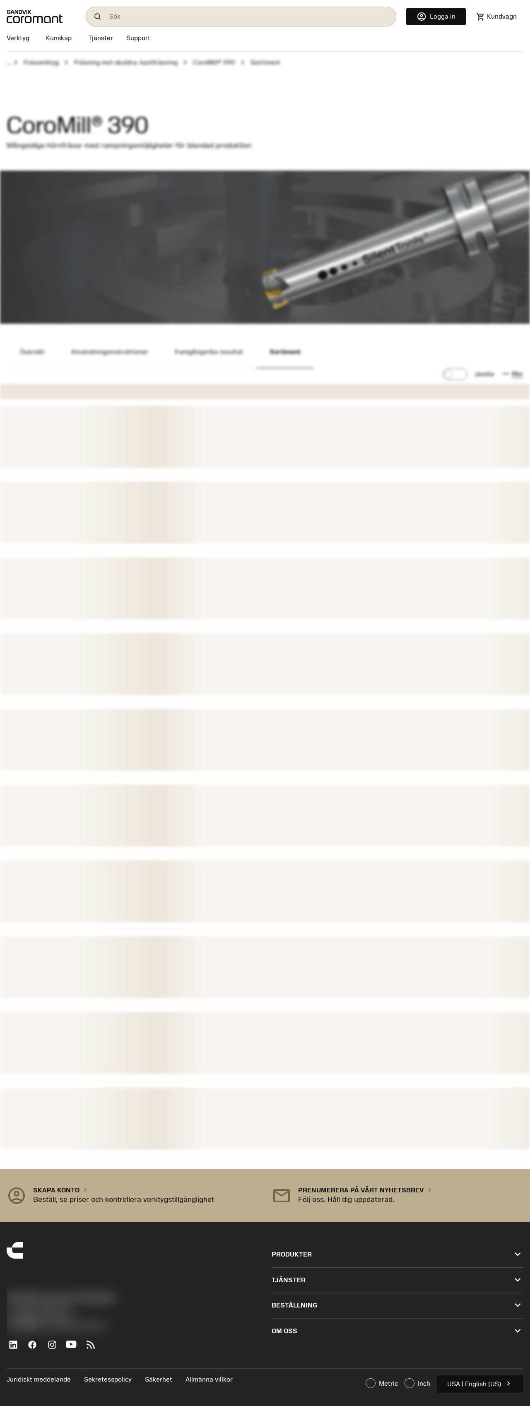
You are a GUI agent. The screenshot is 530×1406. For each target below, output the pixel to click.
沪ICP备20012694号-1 (42, 1317)
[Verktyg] (19, 39)
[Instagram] (55, 1348)
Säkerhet (158, 1379)
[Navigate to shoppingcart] (496, 17)
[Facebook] (36, 1348)
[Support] (138, 39)
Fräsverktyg (41, 62)
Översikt (32, 352)
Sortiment (285, 352)
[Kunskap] (58, 39)
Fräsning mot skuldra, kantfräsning (126, 62)
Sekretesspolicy (108, 1379)
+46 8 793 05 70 (37, 1308)
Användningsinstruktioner (109, 352)
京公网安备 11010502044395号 (56, 1326)
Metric (382, 1383)
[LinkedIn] (16, 1348)
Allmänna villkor (209, 1379)
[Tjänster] (101, 38)
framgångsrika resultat (209, 352)
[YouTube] (74, 1348)
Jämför (484, 374)
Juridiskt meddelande (39, 1379)
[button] (512, 374)
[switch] (455, 374)
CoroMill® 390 (214, 62)
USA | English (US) (480, 1383)
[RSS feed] (94, 1348)
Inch (417, 1383)
